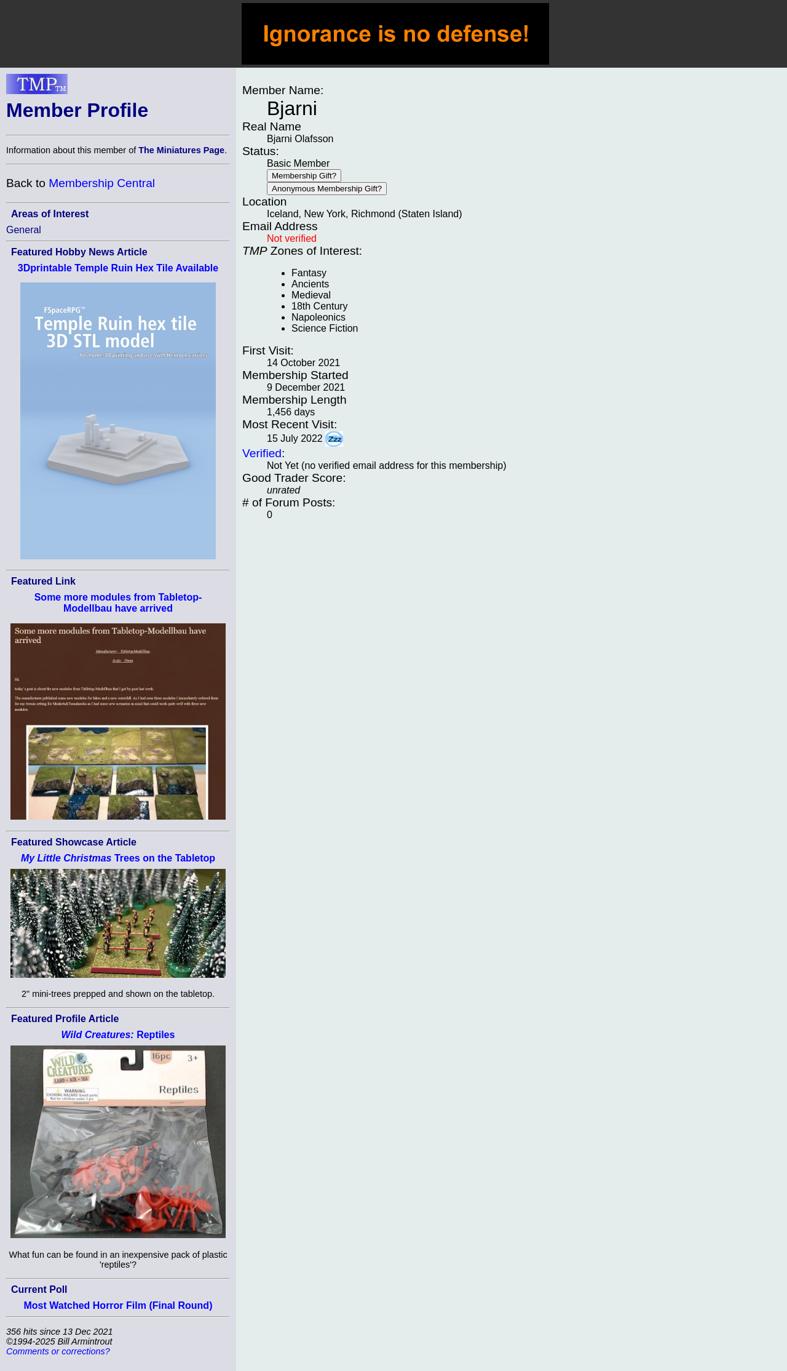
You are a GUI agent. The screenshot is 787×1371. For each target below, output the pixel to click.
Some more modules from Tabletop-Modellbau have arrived (118, 603)
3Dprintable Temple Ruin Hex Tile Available (118, 268)
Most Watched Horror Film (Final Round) (118, 1305)
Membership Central (102, 183)
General (23, 230)
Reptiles (118, 1034)
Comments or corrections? (58, 1351)
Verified (262, 453)
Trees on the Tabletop (118, 858)
